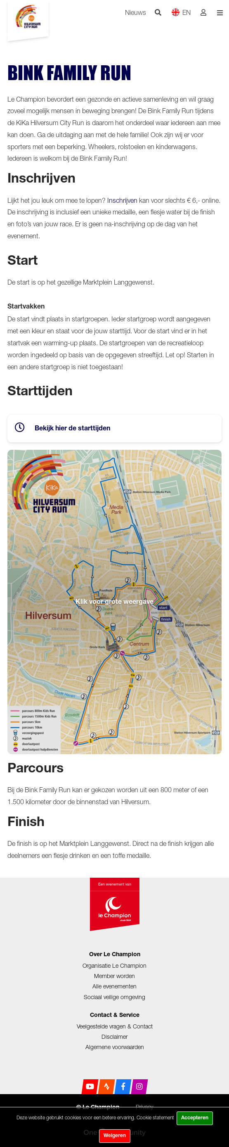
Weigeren (115, 1135)
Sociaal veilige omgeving (114, 996)
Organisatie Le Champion (114, 965)
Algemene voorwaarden (114, 1046)
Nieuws (135, 12)
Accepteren (194, 1118)
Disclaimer (114, 1036)
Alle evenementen (114, 986)
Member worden (114, 975)
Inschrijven (122, 200)
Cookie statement (155, 1117)
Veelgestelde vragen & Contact (115, 1026)
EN (181, 12)
